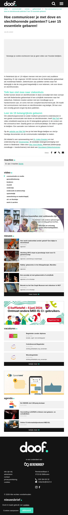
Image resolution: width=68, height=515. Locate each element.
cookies (26, 505)
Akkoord (26, 510)
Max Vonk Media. (36, 145)
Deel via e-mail (63, 153)
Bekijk (21, 164)
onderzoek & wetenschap (16, 191)
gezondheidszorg (13, 179)
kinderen (10, 182)
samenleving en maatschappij (17, 196)
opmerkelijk (11, 193)
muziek (9, 185)
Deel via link (59, 153)
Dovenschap (24, 142)
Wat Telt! (55, 118)
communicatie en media (15, 176)
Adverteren (8, 474)
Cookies (7, 482)
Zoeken (53, 3)
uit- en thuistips (12, 199)
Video (7, 172)
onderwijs (10, 188)
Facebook (40, 487)
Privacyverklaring (10, 479)
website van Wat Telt (17, 131)
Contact (7, 477)
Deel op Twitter (55, 153)
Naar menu (61, 3)
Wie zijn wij (8, 472)
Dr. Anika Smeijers (40, 139)
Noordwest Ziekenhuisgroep (49, 147)
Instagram (36, 487)
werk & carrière (12, 202)
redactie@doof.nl (43, 482)
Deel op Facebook (51, 153)
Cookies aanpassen (11, 511)
